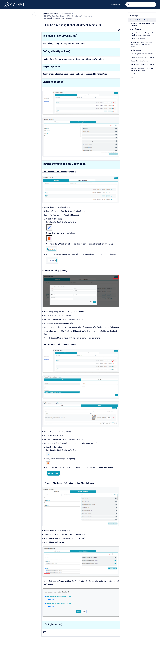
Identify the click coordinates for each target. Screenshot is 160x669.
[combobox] (140, 4)
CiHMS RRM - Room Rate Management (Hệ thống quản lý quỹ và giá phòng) (66, 16)
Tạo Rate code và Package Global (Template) (57, 18)
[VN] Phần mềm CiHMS (50, 14)
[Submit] (128, 4)
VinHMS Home (115, 4)
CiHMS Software (66, 14)
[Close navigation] (34, 14)
